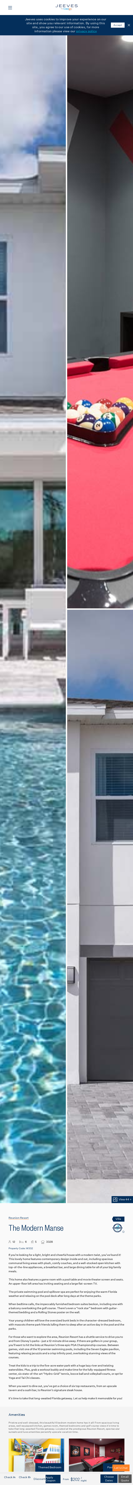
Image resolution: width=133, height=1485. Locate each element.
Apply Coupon (51, 1479)
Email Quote (125, 1478)
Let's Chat (121, 1467)
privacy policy (86, 31)
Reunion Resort (19, 1217)
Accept (117, 25)
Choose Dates (109, 1478)
